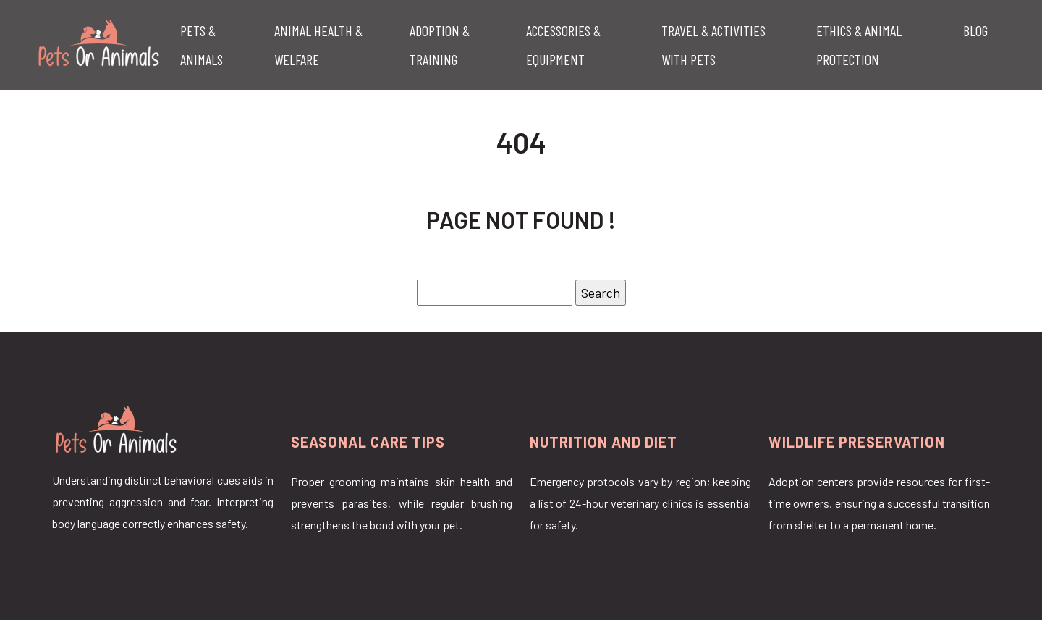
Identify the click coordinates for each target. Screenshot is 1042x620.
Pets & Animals (201, 45)
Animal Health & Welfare (318, 45)
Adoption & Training (440, 45)
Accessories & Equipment (563, 45)
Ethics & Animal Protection (859, 45)
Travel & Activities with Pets (713, 45)
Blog (975, 30)
